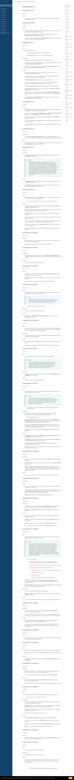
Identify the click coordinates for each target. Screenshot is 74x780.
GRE (42, 650)
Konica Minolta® (42, 137)
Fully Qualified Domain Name (53, 509)
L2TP (44, 462)
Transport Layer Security (33, 364)
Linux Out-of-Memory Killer (37, 240)
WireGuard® (32, 209)
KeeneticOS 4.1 (3, 12)
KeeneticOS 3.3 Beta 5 (68, 39)
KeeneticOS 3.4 (3, 28)
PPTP (47, 462)
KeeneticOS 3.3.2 (67, 22)
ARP (29, 34)
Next (61, 773)
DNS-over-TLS (36, 244)
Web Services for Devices (32, 92)
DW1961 (44, 52)
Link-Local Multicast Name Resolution (39, 489)
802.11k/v (36, 671)
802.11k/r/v (36, 164)
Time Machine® (45, 624)
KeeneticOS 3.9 (3, 17)
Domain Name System (36, 363)
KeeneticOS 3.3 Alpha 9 (68, 79)
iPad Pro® (39, 124)
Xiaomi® (32, 137)
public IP (26, 427)
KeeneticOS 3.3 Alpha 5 (68, 98)
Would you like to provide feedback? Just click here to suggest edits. (43, 768)
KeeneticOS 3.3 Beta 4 (68, 44)
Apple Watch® (29, 76)
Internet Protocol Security (30, 761)
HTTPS (49, 224)
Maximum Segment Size (45, 467)
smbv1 (56, 420)
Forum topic (31, 19)
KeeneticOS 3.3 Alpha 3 (68, 107)
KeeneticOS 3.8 (3, 19)
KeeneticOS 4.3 (3, 8)
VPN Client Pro (35, 507)
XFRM (40, 652)
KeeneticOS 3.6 (3, 23)
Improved (67, 16)
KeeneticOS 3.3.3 (67, 19)
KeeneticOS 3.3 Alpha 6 (68, 95)
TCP (41, 469)
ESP (42, 652)
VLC (57, 620)
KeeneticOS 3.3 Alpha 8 (68, 84)
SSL (45, 701)
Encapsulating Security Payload (35, 759)
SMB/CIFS (49, 637)
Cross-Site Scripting (29, 703)
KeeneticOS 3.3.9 (67, 6)
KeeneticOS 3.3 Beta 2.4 (68, 53)
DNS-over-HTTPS (30, 724)
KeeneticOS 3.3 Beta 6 (68, 36)
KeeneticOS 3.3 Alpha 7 (68, 90)
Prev (15, 773)
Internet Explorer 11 (43, 82)
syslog (49, 439)
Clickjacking (42, 706)
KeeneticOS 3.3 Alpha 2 (68, 113)
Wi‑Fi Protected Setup (52, 62)
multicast (51, 256)
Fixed (66, 8)
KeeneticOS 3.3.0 (67, 31)
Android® (41, 621)
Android (33, 720)
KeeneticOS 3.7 (3, 21)
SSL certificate (42, 221)
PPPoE (49, 462)
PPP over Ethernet (38, 210)
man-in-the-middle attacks (45, 367)
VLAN (41, 109)
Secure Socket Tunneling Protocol (35, 220)
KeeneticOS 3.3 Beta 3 (68, 47)
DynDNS (58, 220)
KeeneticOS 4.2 (3, 10)
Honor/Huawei (36, 422)
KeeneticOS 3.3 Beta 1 (68, 59)
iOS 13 (44, 124)
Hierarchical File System (29, 625)
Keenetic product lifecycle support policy (5, 33)
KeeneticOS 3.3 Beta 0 (68, 65)
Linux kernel (49, 72)
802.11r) (31, 77)
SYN (26, 470)
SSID (38, 142)
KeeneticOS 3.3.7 (67, 13)
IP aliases (40, 93)
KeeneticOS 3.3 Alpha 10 (69, 76)
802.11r (26, 672)
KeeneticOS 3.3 (3, 30)
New (66, 14)
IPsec (53, 217)
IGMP (44, 679)
